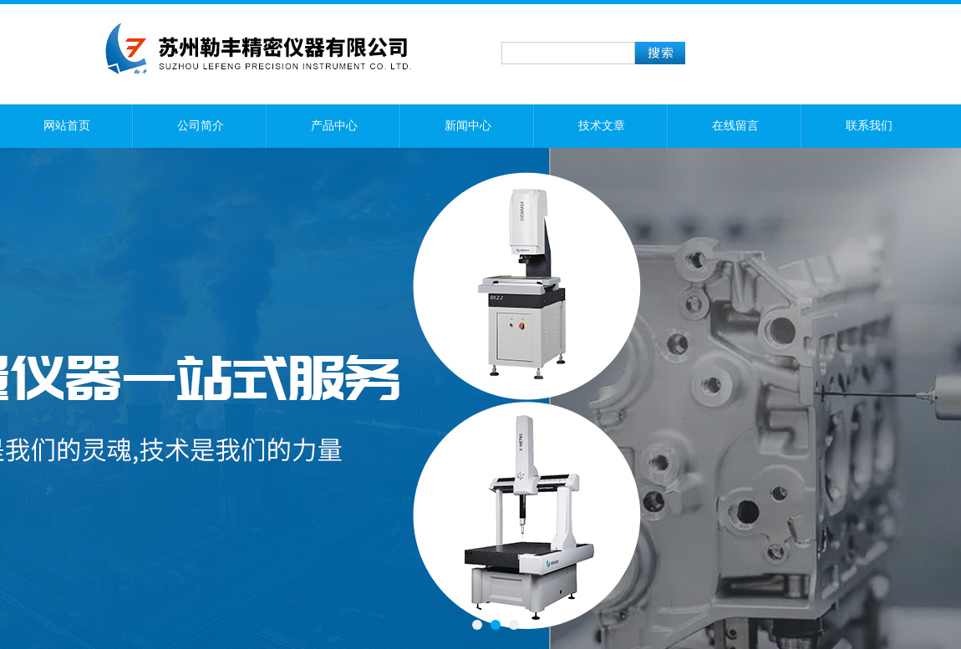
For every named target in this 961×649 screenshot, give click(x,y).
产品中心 (334, 125)
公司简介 (200, 125)
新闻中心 (468, 125)
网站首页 (66, 125)
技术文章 (601, 125)
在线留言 (735, 125)
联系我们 (869, 125)
